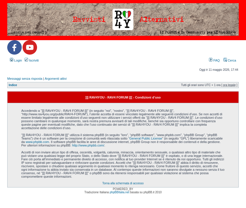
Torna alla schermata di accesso (123, 183)
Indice (13, 85)
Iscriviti (32, 60)
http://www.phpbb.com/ (88, 145)
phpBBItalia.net (119, 192)
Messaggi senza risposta (24, 78)
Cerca (229, 60)
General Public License (145, 138)
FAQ (214, 60)
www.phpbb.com (37, 142)
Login (16, 60)
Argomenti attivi (56, 78)
